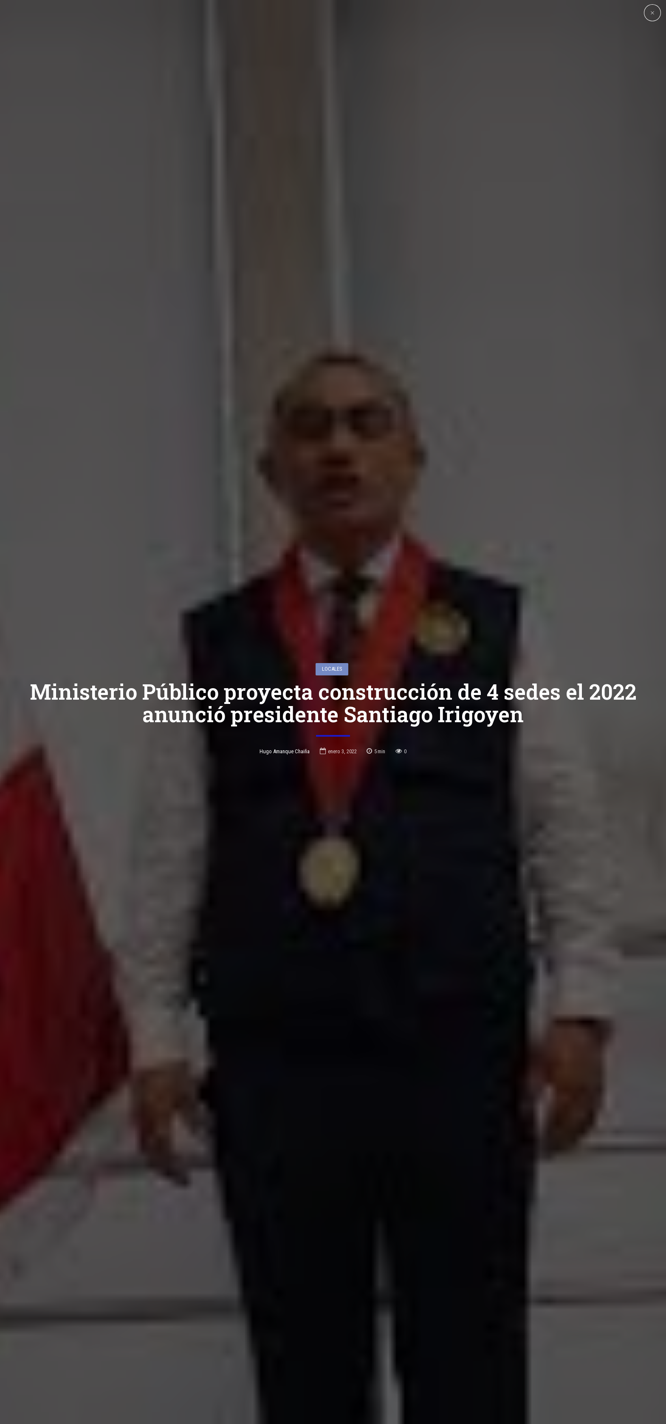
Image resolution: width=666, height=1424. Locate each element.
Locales (332, 623)
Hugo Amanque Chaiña (285, 705)
